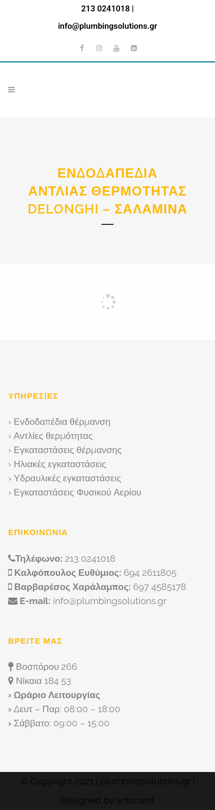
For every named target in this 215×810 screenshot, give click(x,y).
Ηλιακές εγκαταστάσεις (60, 464)
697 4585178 (159, 586)
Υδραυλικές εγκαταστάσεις (67, 478)
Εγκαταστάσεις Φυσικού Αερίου (77, 492)
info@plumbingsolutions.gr (107, 26)
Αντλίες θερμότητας (53, 435)
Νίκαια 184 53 (43, 680)
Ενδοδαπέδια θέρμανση (62, 421)
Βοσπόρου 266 (46, 666)
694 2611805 (150, 572)
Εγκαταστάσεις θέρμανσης (68, 449)
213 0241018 (105, 9)
